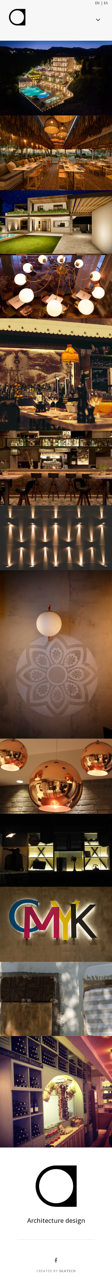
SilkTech (67, 1271)
